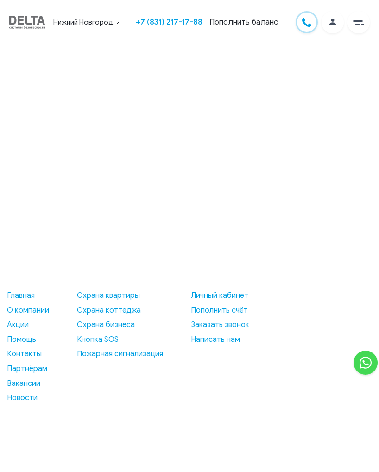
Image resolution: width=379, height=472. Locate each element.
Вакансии (23, 383)
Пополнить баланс (243, 22)
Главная (21, 295)
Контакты (24, 354)
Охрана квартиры (108, 295)
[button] (358, 22)
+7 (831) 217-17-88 (169, 22)
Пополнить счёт (219, 310)
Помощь (21, 339)
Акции (18, 324)
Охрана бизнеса (106, 324)
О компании (28, 310)
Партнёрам (27, 368)
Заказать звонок (220, 324)
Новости (22, 398)
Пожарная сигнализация (120, 354)
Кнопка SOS (98, 339)
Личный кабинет (219, 295)
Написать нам (215, 339)
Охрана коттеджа (109, 310)
